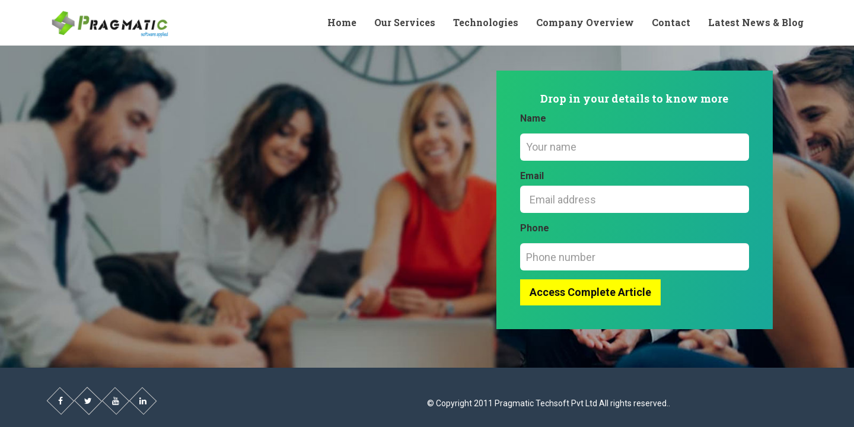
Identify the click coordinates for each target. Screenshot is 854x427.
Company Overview (585, 22)
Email (532, 175)
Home (341, 22)
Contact (671, 22)
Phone (534, 228)
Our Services (404, 22)
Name (533, 118)
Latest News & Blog (756, 22)
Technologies (485, 22)
